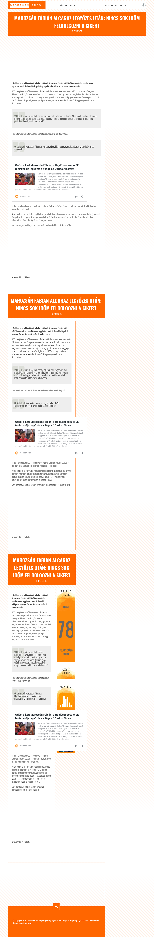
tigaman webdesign (59, 920)
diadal (42, 91)
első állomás (64, 100)
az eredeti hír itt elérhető (21, 277)
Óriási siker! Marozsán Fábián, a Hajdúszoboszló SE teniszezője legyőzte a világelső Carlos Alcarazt (54, 148)
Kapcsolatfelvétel (115, 5)
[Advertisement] (77, 55)
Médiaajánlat (68, 5)
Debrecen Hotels (34, 920)
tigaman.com (83, 920)
